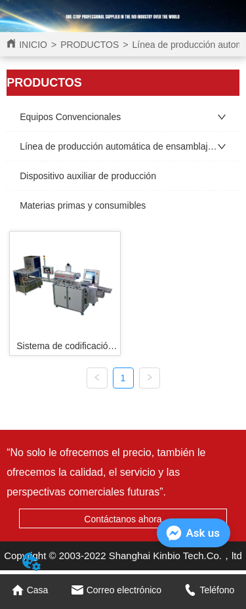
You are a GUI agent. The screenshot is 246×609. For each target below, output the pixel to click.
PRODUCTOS (89, 44)
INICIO (33, 44)
